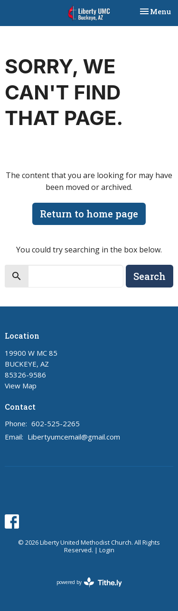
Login (106, 550)
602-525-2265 (55, 423)
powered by (89, 582)
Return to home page (89, 213)
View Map (21, 385)
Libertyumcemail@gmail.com (74, 436)
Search (149, 276)
